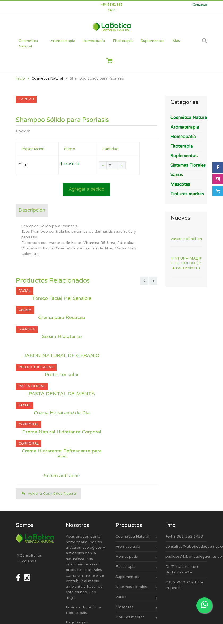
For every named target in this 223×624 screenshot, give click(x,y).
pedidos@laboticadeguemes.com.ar (186, 556)
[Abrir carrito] (217, 191)
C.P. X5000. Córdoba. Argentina (184, 585)
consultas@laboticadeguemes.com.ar (186, 546)
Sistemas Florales (136, 588)
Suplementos (136, 577)
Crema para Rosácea (61, 317)
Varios (136, 598)
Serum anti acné (62, 475)
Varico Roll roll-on (186, 238)
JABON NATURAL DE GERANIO (62, 355)
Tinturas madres (136, 618)
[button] (111, 61)
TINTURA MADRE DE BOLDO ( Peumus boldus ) (186, 263)
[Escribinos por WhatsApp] (204, 605)
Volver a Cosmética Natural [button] (49, 493)
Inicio (22, 78)
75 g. (22, 164)
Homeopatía (136, 557)
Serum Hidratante (62, 336)
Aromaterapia (136, 547)
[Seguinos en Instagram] (27, 577)
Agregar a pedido (86, 189)
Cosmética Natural (47, 78)
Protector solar (62, 374)
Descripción (32, 210)
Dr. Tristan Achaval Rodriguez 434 (182, 569)
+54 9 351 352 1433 (184, 536)
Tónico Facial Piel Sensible (61, 298)
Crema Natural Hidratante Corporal (61, 432)
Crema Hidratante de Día (61, 413)
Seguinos (26, 561)
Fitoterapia (136, 567)
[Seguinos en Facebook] (18, 577)
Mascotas (136, 608)
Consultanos (29, 555)
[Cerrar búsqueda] (198, 44)
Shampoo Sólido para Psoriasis (97, 78)
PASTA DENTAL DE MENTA (62, 394)
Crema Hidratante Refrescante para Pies (62, 453)
